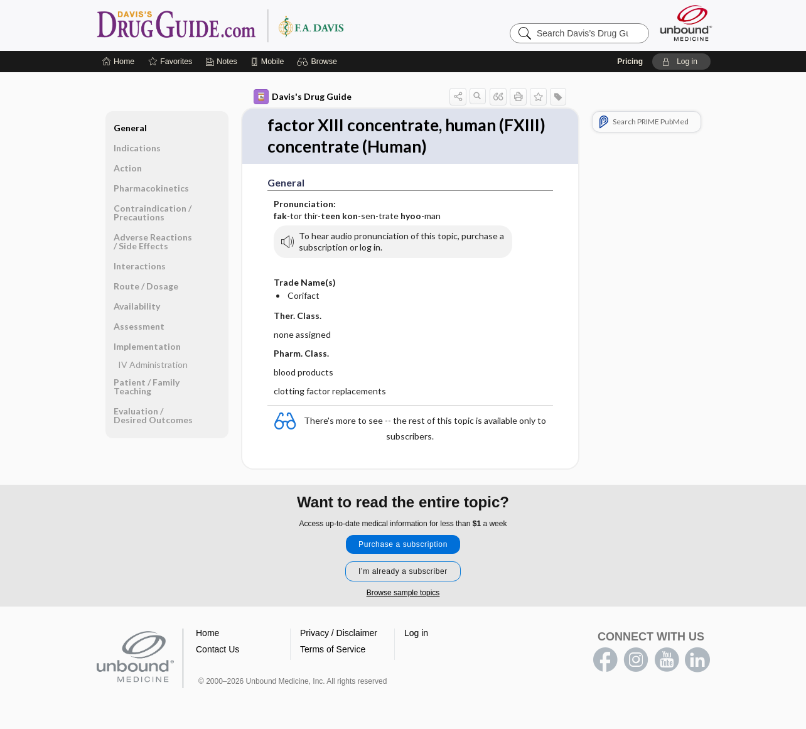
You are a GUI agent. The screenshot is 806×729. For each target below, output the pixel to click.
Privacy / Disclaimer (338, 633)
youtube (666, 659)
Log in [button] (416, 633)
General (130, 127)
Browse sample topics (403, 592)
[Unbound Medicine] (686, 23)
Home (207, 633)
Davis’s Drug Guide (252, 25)
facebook (605, 659)
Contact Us (217, 649)
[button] (318, 61)
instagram (635, 659)
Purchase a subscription (403, 544)
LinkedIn (697, 659)
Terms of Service (332, 649)
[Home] (118, 61)
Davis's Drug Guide (303, 96)
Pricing (630, 61)
